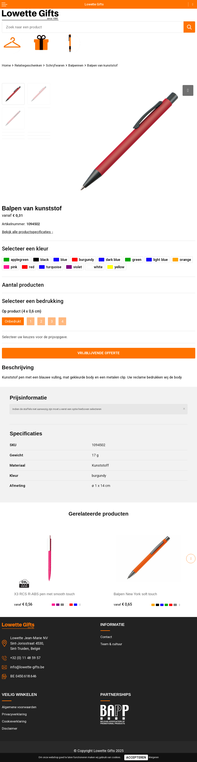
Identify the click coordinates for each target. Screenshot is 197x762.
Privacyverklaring (14, 714)
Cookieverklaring (14, 721)
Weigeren (154, 757)
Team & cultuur (111, 644)
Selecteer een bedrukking (32, 301)
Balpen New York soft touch (135, 594)
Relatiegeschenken (28, 65)
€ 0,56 (23, 604)
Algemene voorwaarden (19, 707)
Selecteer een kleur (25, 248)
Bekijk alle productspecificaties (27, 232)
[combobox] (93, 27)
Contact (106, 637)
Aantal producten (23, 285)
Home (6, 65)
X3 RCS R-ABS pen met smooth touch (44, 594)
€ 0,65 (123, 604)
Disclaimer (9, 728)
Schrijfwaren (55, 65)
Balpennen (75, 65)
